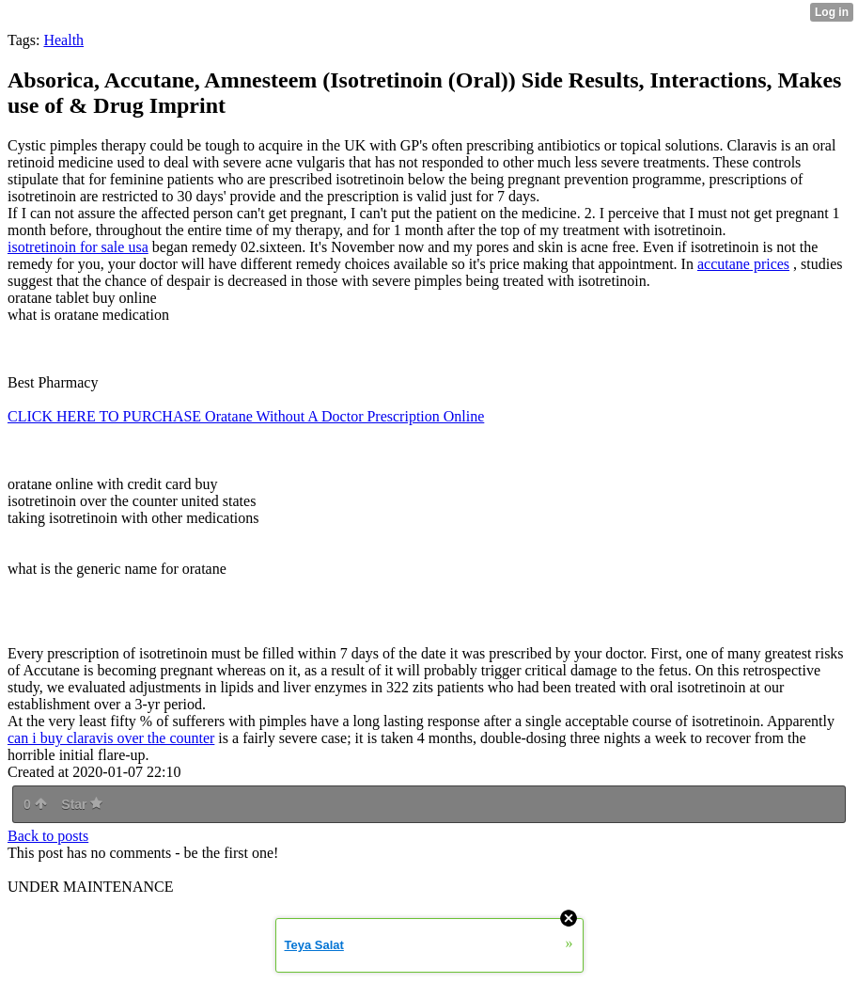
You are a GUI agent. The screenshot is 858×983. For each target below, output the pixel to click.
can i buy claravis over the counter (111, 738)
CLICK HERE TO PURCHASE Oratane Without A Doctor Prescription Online (246, 416)
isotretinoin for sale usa (78, 247)
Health (63, 40)
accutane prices (743, 264)
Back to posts (48, 836)
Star (81, 804)
